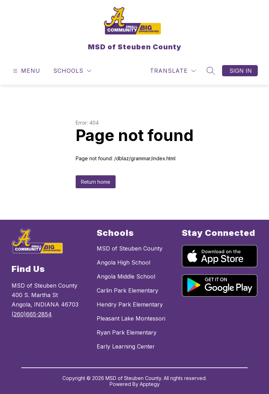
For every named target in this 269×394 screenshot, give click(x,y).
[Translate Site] (173, 70)
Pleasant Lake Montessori (131, 318)
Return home (95, 182)
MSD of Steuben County (130, 248)
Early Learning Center (126, 346)
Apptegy (150, 384)
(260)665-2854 (32, 314)
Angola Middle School (126, 276)
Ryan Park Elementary (127, 332)
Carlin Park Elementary (127, 290)
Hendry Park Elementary (130, 304)
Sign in (240, 70)
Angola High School (123, 262)
